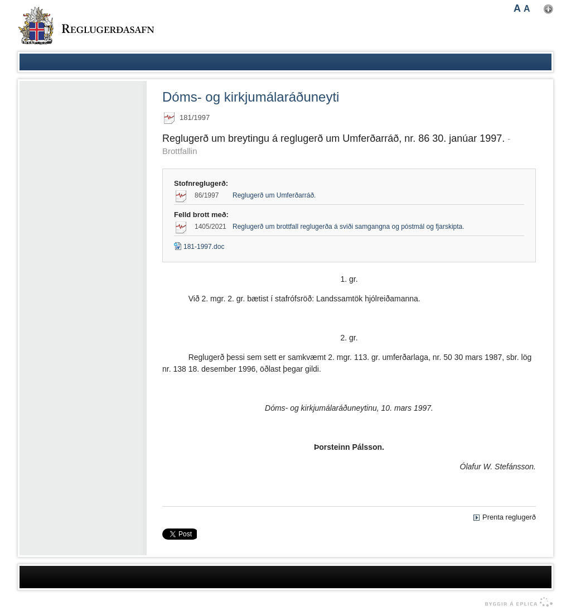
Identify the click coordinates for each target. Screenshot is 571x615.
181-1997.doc (199, 247)
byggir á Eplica (516, 602)
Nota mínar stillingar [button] (548, 9)
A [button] (517, 8)
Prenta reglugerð (509, 517)
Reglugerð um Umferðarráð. (274, 195)
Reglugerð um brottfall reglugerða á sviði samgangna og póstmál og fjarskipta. (348, 226)
